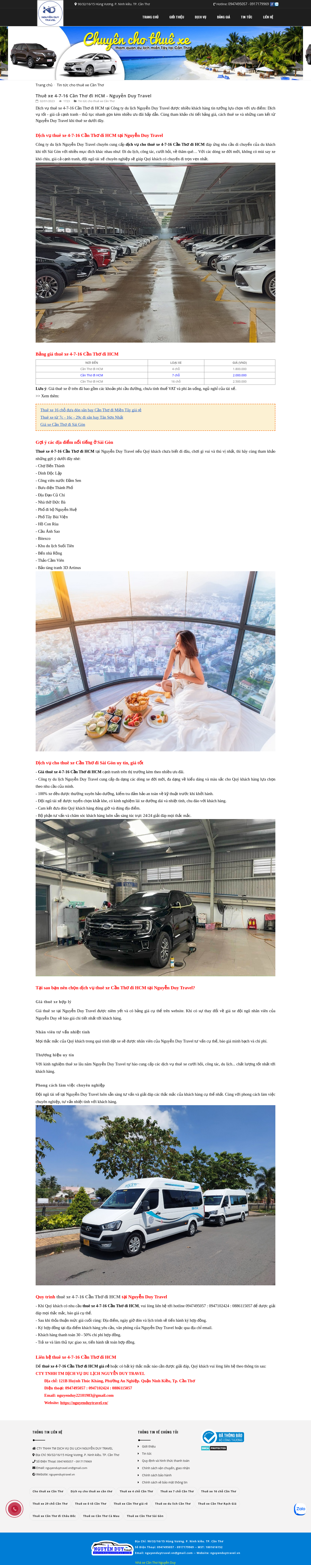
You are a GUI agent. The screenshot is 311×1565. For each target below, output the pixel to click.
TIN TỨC (246, 16)
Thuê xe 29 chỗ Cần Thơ (50, 1504)
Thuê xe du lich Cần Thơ (173, 1504)
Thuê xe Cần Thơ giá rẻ (131, 1504)
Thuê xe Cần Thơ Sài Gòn (145, 1516)
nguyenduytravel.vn (62, 1474)
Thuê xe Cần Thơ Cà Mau (101, 1516)
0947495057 (238, 4)
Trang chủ (44, 84)
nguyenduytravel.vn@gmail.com (66, 1468)
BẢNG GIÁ (223, 16)
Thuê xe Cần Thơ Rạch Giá (217, 1504)
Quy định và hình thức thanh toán (166, 1461)
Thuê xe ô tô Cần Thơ (90, 1504)
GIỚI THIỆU (176, 16)
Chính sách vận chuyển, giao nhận (166, 1468)
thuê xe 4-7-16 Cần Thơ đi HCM (88, 1296)
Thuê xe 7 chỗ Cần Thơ (177, 1491)
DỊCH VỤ (200, 16)
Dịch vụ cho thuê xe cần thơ (91, 1491)
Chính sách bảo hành (157, 1475)
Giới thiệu (149, 1446)
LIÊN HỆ (268, 16)
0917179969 (259, 4)
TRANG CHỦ (150, 16)
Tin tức (147, 1453)
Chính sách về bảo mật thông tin (164, 1482)
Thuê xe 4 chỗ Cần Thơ (136, 1491)
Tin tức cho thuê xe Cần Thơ (80, 84)
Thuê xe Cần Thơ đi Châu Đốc (54, 1516)
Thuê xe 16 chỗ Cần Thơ (218, 1491)
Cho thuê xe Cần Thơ (48, 1491)
